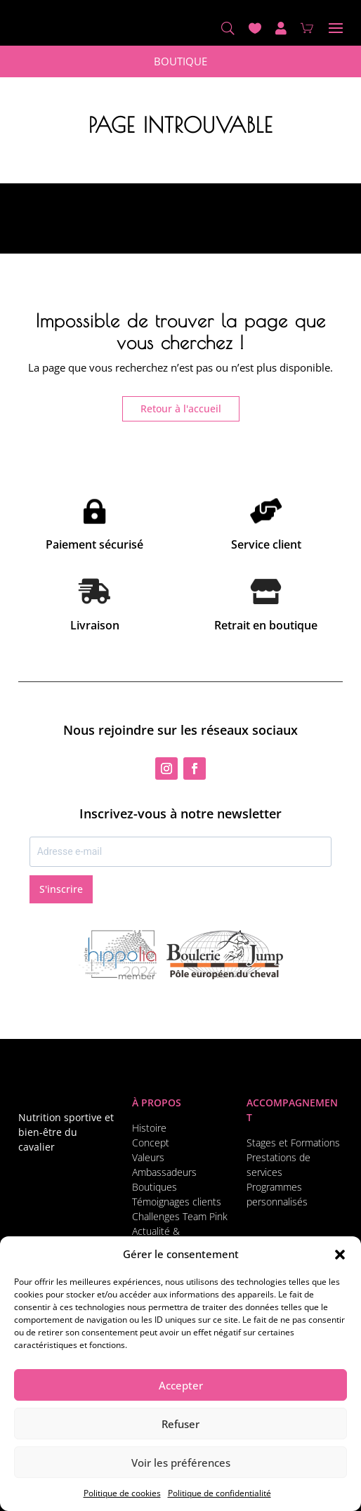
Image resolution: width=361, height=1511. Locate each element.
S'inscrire (61, 889)
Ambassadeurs (164, 1172)
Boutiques (154, 1186)
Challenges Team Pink (180, 1216)
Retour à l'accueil (180, 408)
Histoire (149, 1127)
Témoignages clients (176, 1201)
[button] (340, 1255)
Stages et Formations (293, 1142)
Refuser (180, 1424)
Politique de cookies (122, 1493)
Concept (150, 1142)
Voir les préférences (180, 1463)
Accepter (181, 1385)
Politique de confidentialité (219, 1493)
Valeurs (148, 1157)
